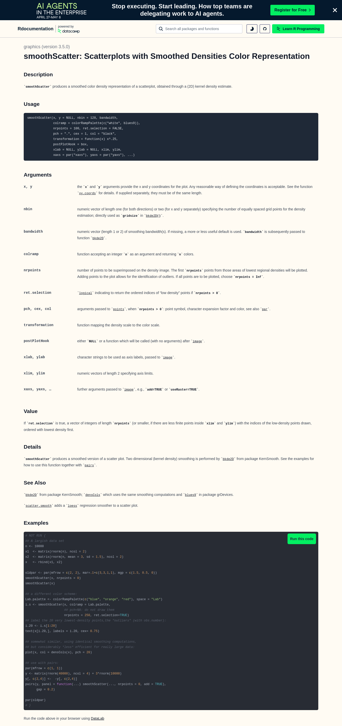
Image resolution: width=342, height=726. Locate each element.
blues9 (190, 495)
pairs (89, 465)
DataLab (97, 718)
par (265, 309)
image (197, 341)
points (118, 309)
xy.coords (87, 193)
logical (85, 293)
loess (72, 506)
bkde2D (151, 216)
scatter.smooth (38, 506)
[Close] (335, 10)
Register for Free (292, 10)
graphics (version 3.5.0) (47, 46)
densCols (92, 495)
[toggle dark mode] (252, 28)
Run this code (302, 539)
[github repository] (265, 28)
